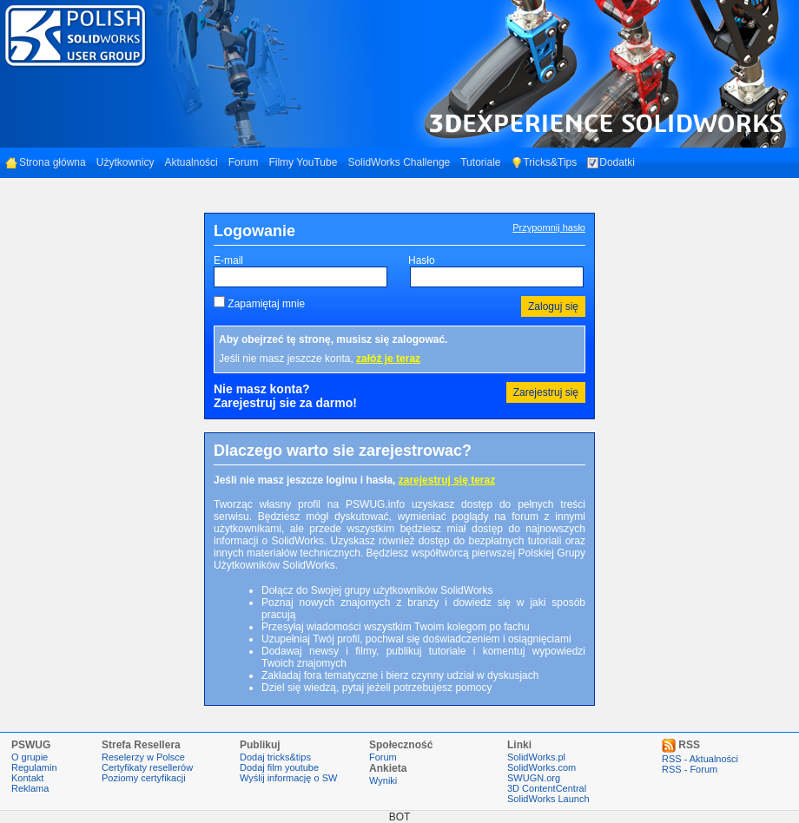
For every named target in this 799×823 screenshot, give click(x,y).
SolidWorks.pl (536, 757)
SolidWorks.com (541, 767)
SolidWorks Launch (548, 798)
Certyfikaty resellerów (147, 767)
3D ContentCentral (546, 788)
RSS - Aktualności (700, 759)
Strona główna (45, 162)
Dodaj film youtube (279, 767)
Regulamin (34, 767)
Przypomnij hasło (548, 227)
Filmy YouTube (302, 162)
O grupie (29, 757)
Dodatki (611, 162)
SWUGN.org (533, 778)
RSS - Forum (689, 769)
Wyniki (383, 780)
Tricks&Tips (544, 162)
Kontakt (27, 778)
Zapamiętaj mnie (266, 304)
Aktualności (190, 162)
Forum (243, 162)
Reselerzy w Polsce (143, 757)
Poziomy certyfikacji (144, 778)
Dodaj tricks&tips (275, 757)
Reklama (30, 788)
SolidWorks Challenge (398, 162)
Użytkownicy (125, 162)
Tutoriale (480, 162)
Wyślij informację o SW (288, 778)
